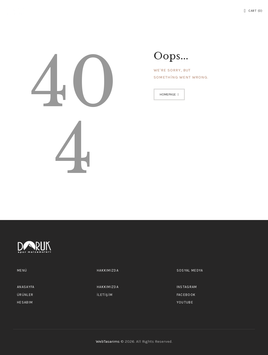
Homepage (168, 94)
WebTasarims (108, 341)
